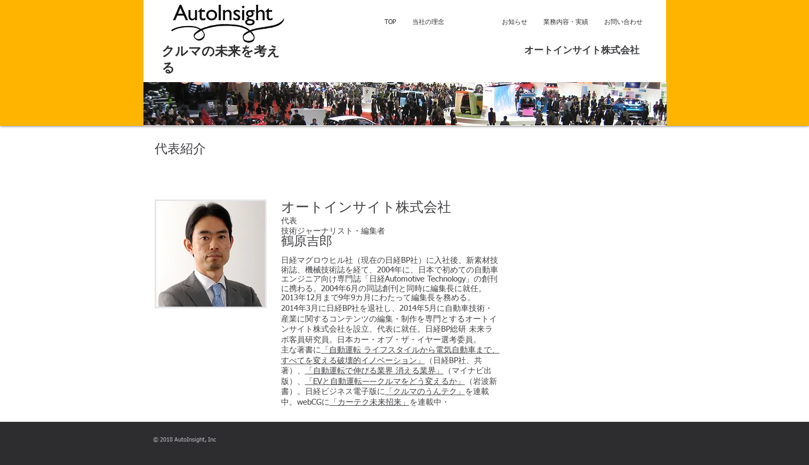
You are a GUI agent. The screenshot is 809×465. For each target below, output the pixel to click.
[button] (405, 103)
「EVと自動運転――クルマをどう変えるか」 (385, 382)
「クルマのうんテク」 (425, 392)
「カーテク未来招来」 (370, 402)
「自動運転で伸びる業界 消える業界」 (374, 371)
